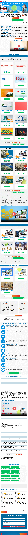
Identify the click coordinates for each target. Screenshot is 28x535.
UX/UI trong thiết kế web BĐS (15, 470)
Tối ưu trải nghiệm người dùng (15, 473)
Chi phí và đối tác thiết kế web (5, 470)
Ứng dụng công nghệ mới (5, 478)
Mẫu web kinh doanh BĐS (19, 1)
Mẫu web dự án (13, 1)
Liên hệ (27, 2)
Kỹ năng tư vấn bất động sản (15, 478)
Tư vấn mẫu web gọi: (18, 144)
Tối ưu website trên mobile (5, 473)
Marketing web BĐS (15, 468)
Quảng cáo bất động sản (5, 468)
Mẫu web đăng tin (8, 1)
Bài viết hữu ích (26, 1)
